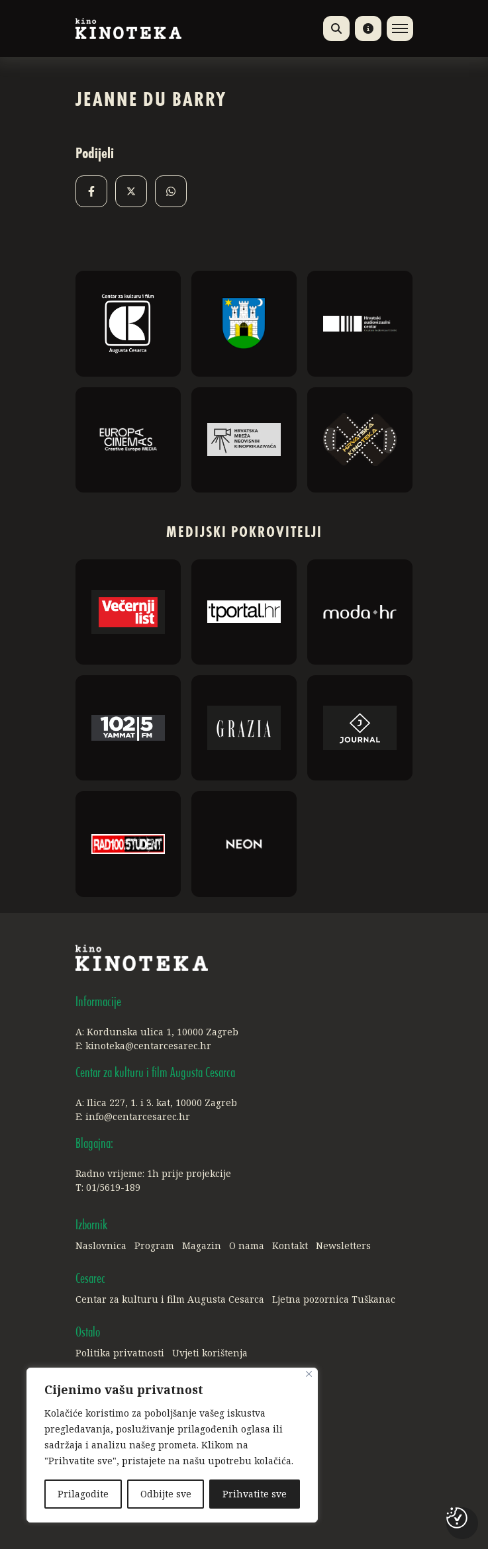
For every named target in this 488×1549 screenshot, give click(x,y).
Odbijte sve (165, 1493)
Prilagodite (83, 1493)
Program (154, 1245)
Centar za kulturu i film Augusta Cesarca (169, 1299)
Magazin (201, 1245)
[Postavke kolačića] (456, 1517)
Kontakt (290, 1245)
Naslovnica (100, 1245)
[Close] (309, 1374)
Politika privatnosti (119, 1352)
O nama (246, 1245)
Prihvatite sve (254, 1493)
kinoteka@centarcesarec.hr (148, 1045)
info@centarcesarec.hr (137, 1116)
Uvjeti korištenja (210, 1352)
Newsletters (343, 1245)
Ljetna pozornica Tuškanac (333, 1299)
